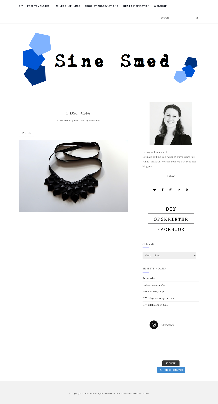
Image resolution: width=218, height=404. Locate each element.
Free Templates (38, 6)
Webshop (160, 6)
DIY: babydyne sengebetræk (158, 298)
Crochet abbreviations (101, 6)
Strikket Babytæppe (154, 291)
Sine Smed (94, 120)
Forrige (26, 133)
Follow (171, 175)
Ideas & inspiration (136, 6)
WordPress (144, 393)
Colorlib (125, 393)
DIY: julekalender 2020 (155, 304)
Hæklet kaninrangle (154, 284)
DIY (21, 6)
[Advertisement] (78, 236)
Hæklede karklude (67, 6)
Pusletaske (149, 278)
